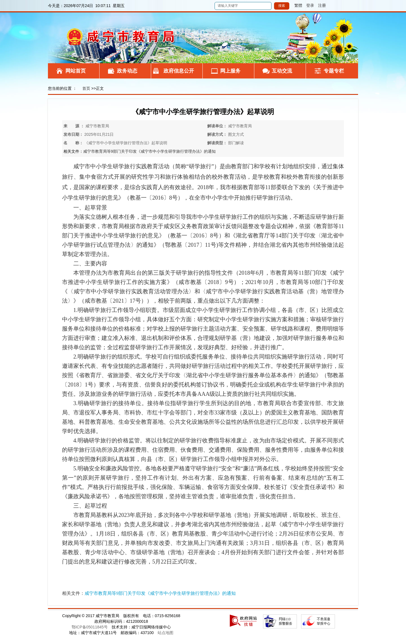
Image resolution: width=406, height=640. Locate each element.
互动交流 (282, 71)
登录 (310, 5)
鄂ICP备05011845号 (90, 627)
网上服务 (230, 71)
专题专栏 (334, 71)
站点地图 (165, 632)
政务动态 (127, 71)
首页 (86, 88)
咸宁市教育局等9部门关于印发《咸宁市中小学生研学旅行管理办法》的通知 (149, 151)
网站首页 (75, 71)
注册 (322, 5)
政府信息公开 (179, 71)
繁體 (296, 5)
